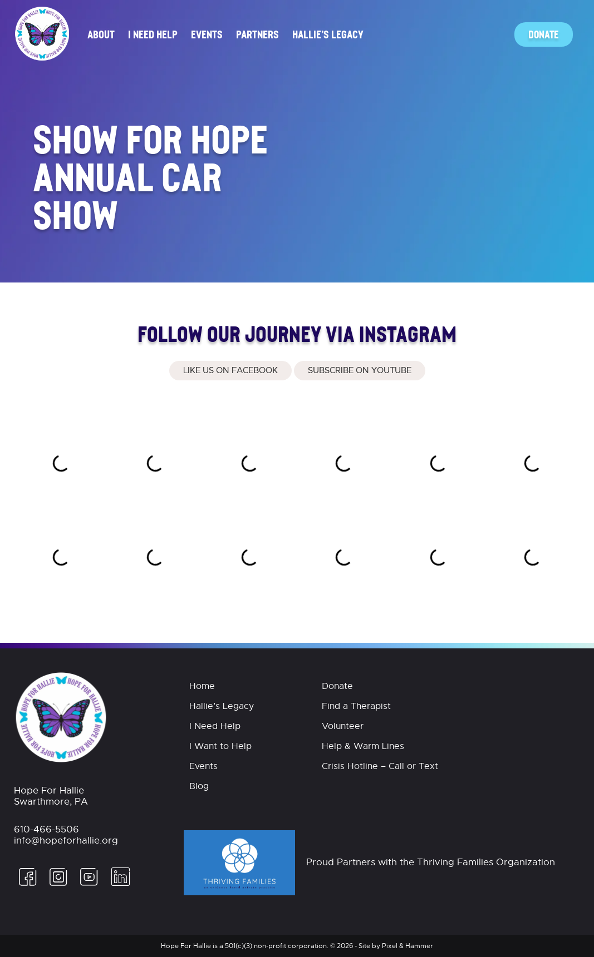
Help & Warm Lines (363, 746)
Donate (543, 34)
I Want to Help (220, 746)
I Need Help (153, 34)
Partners (257, 34)
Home (202, 686)
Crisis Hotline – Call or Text (380, 766)
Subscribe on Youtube (359, 370)
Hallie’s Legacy (328, 34)
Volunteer (343, 726)
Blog (199, 786)
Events (207, 34)
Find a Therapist (356, 706)
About (101, 34)
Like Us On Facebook (230, 370)
